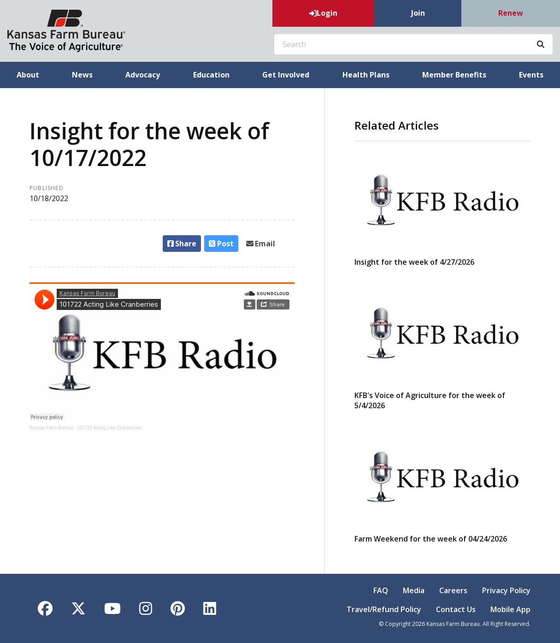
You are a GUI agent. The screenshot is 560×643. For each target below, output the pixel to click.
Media (413, 590)
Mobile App (510, 609)
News (82, 75)
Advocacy (142, 75)
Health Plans (365, 75)
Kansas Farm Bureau (51, 427)
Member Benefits (454, 75)
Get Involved (285, 75)
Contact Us (456, 609)
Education (211, 75)
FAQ (380, 590)
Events (531, 75)
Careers (453, 590)
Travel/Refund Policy (384, 609)
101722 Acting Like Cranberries (109, 427)
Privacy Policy (506, 590)
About (28, 75)
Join (418, 13)
